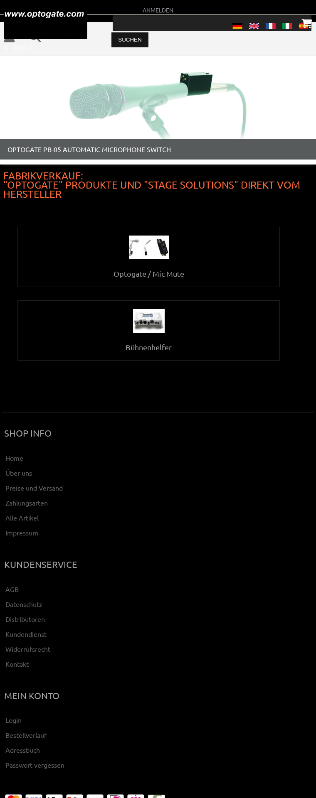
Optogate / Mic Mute (149, 269)
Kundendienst (26, 634)
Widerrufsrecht (27, 649)
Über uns (18, 473)
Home (14, 458)
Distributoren (25, 619)
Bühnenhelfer (149, 342)
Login (13, 720)
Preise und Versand (34, 488)
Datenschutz (23, 604)
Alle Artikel (22, 517)
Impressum (21, 532)
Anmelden (158, 10)
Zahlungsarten (26, 502)
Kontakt (17, 664)
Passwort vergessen (34, 765)
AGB (12, 589)
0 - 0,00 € (18, 47)
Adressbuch (22, 750)
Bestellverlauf (26, 735)
